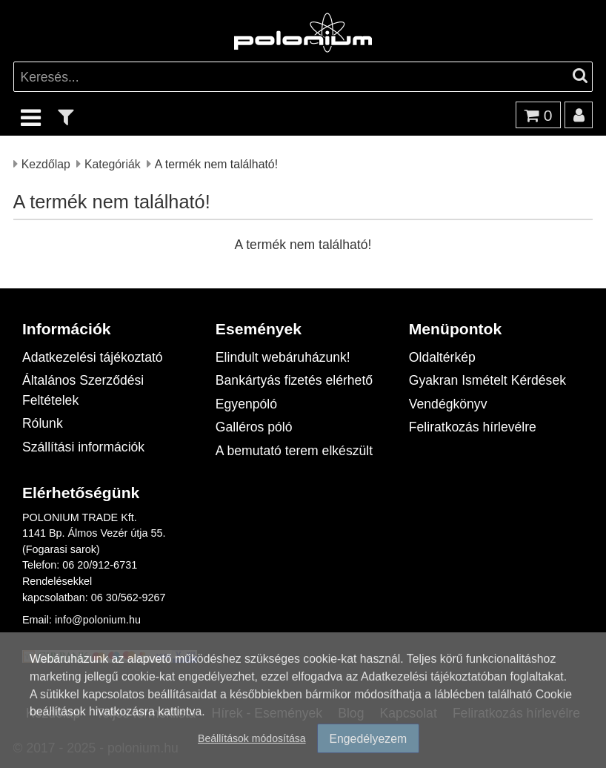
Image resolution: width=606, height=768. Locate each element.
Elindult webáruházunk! (283, 356)
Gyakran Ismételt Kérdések (487, 379)
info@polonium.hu (98, 619)
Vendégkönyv (448, 403)
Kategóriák (112, 163)
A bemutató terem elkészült (294, 450)
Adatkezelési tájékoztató (92, 356)
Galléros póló (254, 426)
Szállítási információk (83, 446)
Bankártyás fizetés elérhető (294, 379)
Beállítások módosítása (252, 739)
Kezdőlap (45, 163)
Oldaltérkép (442, 356)
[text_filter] (66, 117)
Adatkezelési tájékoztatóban (434, 676)
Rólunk (42, 422)
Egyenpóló (246, 403)
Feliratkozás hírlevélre (472, 426)
